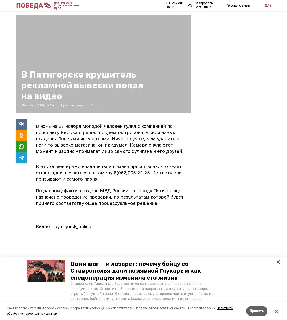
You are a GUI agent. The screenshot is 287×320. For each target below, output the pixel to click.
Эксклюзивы (238, 5)
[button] (46, 271)
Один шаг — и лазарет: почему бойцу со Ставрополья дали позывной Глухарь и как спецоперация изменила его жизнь (135, 270)
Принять (257, 311)
